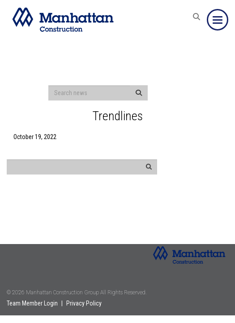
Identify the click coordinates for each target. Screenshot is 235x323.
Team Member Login (32, 303)
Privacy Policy (84, 303)
